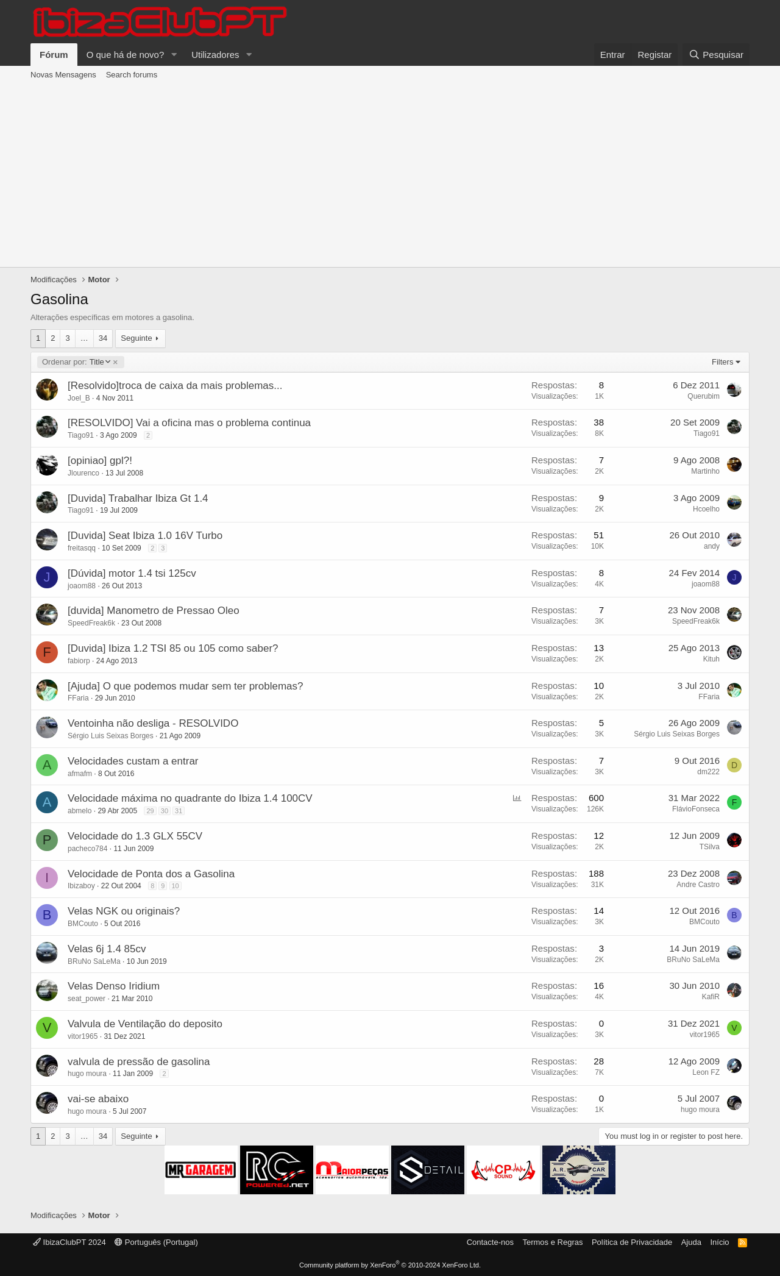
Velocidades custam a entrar (133, 761)
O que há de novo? (126, 54)
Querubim (703, 396)
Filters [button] (722, 361)
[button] (173, 54)
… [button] (84, 338)
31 (178, 810)
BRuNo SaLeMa (94, 961)
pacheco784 (87, 848)
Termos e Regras (552, 1242)
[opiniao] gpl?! (100, 460)
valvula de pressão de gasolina (139, 1061)
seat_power (86, 998)
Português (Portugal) (156, 1242)
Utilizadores (215, 54)
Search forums (132, 74)
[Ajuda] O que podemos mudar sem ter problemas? (185, 686)
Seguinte (136, 338)
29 (150, 810)
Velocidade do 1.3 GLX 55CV (135, 836)
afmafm (80, 773)
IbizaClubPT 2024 (69, 1242)
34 (103, 338)
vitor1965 (83, 1036)
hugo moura (87, 1073)
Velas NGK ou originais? (124, 911)
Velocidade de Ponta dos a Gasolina (151, 874)
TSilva (710, 847)
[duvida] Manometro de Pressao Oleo (153, 610)
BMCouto (83, 923)
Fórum (54, 54)
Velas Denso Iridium (114, 986)
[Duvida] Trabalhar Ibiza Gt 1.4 (138, 498)
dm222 (708, 772)
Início (719, 1242)
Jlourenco (83, 473)
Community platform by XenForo (390, 1265)
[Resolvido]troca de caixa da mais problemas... (175, 385)
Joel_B (79, 398)
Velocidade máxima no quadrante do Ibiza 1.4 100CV (190, 798)
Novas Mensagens (63, 74)
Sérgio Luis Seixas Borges (111, 736)
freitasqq (82, 548)
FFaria (78, 698)
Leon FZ (706, 1072)
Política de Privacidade (632, 1242)
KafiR (711, 997)
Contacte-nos (490, 1242)
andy (712, 546)
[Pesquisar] (716, 54)
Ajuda (691, 1242)
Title (75, 362)
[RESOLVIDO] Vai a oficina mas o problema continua (189, 423)
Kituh (711, 659)
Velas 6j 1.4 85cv (107, 949)
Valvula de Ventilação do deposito (145, 1024)
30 (164, 810)
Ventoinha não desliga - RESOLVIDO (153, 723)
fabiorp (79, 661)
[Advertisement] (390, 175)
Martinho (705, 471)
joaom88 (82, 586)
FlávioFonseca (696, 809)
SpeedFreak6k (91, 623)
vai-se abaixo (98, 1099)
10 (175, 885)
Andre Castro (698, 884)
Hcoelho (706, 509)
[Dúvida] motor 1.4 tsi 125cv (132, 573)
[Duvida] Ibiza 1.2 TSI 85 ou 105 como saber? (173, 648)
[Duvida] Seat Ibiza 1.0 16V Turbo (145, 535)
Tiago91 (81, 435)
